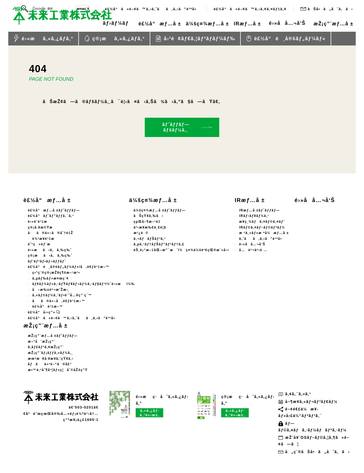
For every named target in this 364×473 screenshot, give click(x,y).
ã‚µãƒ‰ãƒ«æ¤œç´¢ (50, 278)
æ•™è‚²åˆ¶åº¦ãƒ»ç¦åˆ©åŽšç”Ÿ (58, 370)
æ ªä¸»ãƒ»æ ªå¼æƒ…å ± (264, 233)
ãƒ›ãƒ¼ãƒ (90, 24)
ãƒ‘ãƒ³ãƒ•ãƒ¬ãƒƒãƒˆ (47, 261)
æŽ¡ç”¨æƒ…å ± (330, 24)
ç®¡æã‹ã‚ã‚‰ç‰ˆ (50, 255)
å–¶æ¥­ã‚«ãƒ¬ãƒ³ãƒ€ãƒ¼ (308, 401)
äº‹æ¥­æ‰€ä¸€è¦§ (149, 227)
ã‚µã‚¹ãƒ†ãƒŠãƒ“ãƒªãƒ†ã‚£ (158, 244)
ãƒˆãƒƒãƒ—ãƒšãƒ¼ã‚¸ (175, 127)
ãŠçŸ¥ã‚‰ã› (148, 216)
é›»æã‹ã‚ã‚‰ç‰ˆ (50, 250)
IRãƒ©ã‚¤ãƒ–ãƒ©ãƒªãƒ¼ (262, 227)
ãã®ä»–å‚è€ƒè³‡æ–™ (58, 301)
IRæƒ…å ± (237, 24)
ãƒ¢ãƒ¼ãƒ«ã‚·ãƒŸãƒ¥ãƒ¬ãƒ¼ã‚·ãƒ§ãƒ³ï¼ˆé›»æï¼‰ (83, 284)
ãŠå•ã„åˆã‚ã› (327, 9)
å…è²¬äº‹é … (253, 250)
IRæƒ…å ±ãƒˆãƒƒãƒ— (259, 210)
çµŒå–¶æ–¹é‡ (148, 222)
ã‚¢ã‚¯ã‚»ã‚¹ (294, 394)
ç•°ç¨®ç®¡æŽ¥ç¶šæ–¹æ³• (56, 273)
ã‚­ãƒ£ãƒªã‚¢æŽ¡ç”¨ (46, 347)
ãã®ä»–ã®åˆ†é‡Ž (50, 233)
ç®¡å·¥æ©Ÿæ (43, 227)
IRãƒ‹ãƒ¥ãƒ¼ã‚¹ (254, 216)
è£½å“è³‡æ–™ (47, 306)
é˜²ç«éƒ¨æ (42, 244)
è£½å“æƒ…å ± (136, 24)
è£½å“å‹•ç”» (44, 312)
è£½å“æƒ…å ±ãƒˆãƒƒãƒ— (54, 210)
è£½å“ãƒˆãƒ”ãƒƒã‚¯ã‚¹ (51, 216)
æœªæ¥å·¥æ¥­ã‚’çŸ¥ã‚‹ (51, 359)
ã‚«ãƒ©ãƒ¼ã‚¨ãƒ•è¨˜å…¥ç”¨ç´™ (62, 295)
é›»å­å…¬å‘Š (280, 24)
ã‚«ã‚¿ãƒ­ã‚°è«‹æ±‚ (150, 413)
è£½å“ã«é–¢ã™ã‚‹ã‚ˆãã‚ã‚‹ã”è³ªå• (152, 9)
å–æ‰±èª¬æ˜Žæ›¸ (50, 290)
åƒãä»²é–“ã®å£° (50, 364)
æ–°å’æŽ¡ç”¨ (41, 341)
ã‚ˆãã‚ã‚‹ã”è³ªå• (262, 239)
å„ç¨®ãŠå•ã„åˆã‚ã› (314, 452)
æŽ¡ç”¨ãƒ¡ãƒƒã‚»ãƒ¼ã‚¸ (50, 353)
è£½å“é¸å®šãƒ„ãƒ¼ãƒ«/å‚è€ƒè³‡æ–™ (68, 267)
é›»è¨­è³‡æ (40, 222)
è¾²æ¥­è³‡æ (46, 239)
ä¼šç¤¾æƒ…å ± (191, 24)
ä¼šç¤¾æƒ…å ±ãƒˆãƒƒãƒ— (159, 210)
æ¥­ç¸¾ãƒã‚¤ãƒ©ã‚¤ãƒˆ (262, 222)
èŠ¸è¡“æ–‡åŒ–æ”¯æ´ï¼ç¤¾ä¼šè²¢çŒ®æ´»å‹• (181, 250)
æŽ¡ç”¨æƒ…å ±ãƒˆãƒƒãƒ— (53, 336)
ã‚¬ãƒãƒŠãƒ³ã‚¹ (149, 239)
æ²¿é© (140, 233)
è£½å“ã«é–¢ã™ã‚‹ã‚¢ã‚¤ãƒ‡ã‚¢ (250, 9)
